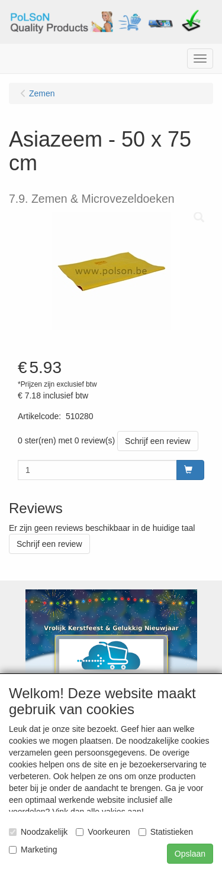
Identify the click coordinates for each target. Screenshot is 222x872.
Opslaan (190, 853)
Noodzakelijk (38, 832)
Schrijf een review (158, 441)
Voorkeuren (103, 832)
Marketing (33, 849)
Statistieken (166, 832)
